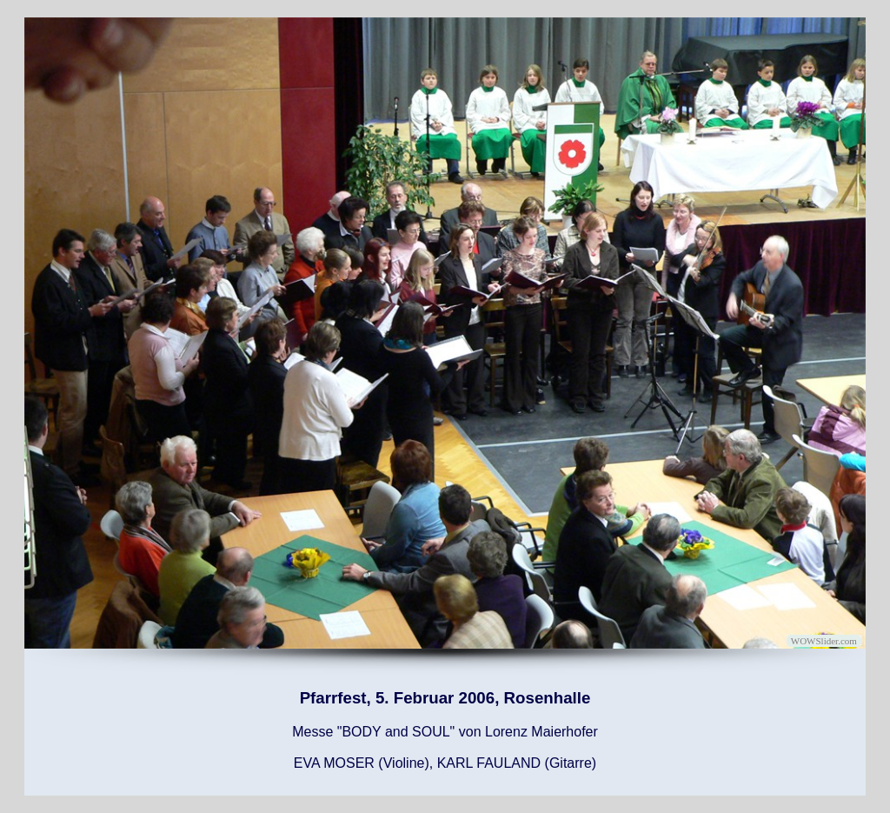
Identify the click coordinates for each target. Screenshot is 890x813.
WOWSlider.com (824, 641)
